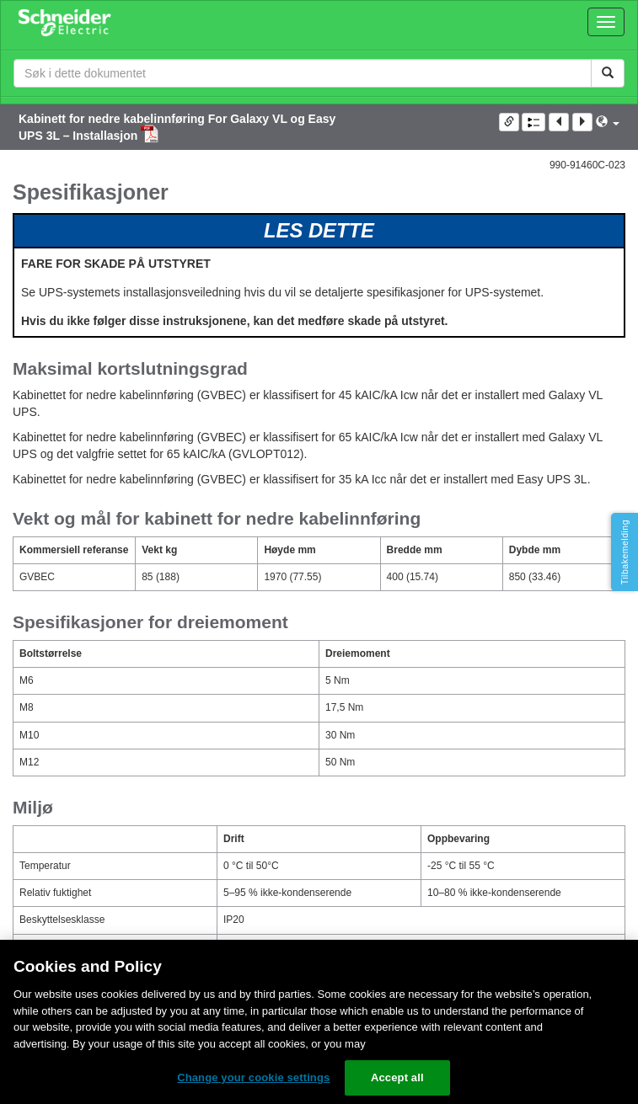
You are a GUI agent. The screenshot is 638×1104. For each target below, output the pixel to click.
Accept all (397, 1077)
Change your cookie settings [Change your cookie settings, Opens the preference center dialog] (253, 1077)
